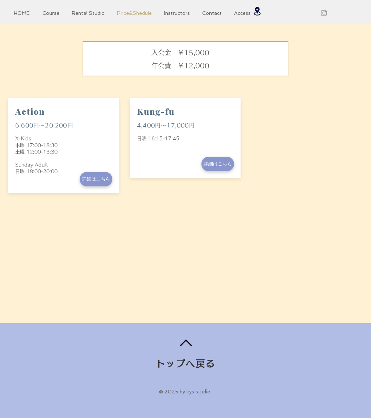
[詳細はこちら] (96, 179)
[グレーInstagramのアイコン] (324, 13)
